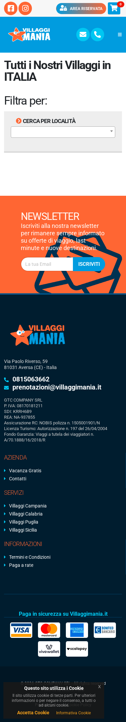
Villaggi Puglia (23, 522)
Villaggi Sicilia (23, 530)
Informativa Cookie (73, 713)
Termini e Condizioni (29, 557)
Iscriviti (89, 264)
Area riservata (81, 8)
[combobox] (63, 132)
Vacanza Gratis (25, 470)
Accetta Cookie (33, 712)
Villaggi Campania (28, 505)
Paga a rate (21, 565)
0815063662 (30, 379)
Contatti (17, 478)
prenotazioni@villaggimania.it (56, 387)
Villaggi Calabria (26, 514)
